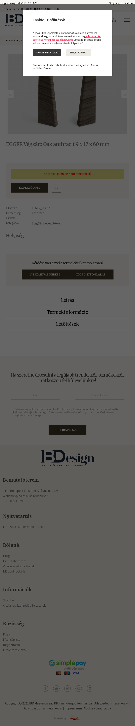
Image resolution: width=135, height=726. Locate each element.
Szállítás (128, 3)
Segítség (114, 3)
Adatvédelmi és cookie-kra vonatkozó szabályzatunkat (67, 38)
